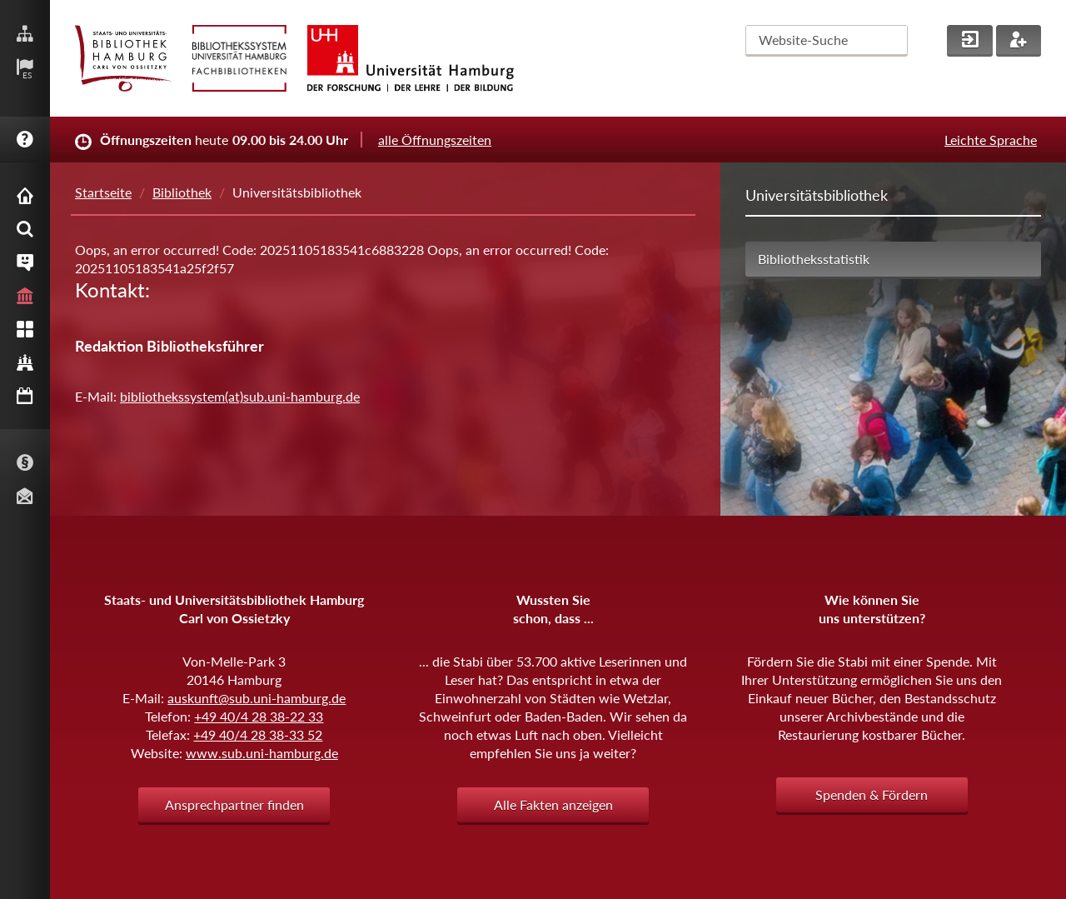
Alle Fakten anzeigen (553, 804)
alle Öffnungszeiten (434, 139)
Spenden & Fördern (871, 794)
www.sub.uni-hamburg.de (262, 753)
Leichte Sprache (990, 139)
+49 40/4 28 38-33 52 (257, 734)
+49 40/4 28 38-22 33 (258, 716)
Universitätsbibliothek (816, 195)
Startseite (103, 192)
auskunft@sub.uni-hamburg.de (256, 698)
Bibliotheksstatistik (813, 259)
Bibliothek (182, 192)
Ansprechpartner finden (234, 804)
